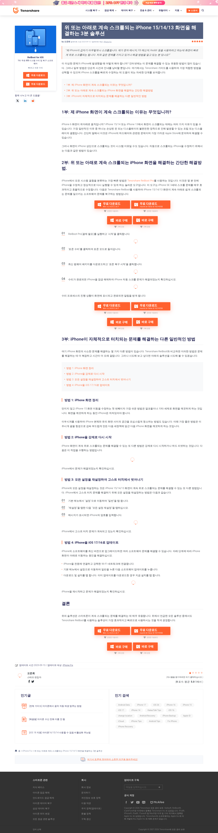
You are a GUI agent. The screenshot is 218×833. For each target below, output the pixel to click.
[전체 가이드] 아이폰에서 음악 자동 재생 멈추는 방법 (55, 706)
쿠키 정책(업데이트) (91, 808)
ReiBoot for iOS (35, 57)
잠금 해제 (109, 10)
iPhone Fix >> (29, 750)
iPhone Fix (107, 42)
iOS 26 (160, 705)
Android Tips (173, 721)
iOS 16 (125, 716)
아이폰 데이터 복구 (42, 802)
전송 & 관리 (146, 10)
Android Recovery (164, 716)
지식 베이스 (39, 786)
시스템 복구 (91, 10)
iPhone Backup (186, 716)
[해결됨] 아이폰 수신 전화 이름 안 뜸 (47, 719)
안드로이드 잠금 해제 (43, 797)
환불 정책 (86, 813)
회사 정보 (86, 786)
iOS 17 (141, 710)
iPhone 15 (126, 710)
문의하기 (85, 792)
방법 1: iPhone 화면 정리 (80, 368)
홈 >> (19, 750)
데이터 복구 (127, 10)
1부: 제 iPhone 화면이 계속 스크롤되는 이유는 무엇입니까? (99, 84)
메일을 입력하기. (143, 786)
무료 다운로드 (35, 75)
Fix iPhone (126, 726)
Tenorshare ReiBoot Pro (140, 180)
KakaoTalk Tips (174, 710)
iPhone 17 (145, 705)
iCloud (139, 721)
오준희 (67, 42)
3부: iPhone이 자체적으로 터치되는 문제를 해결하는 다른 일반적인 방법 (106, 96)
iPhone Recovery (146, 726)
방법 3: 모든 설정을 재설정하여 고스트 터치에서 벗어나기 (98, 379)
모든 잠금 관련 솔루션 (44, 818)
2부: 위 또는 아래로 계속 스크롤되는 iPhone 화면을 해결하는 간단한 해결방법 (109, 90)
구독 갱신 (86, 818)
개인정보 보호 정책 (90, 797)
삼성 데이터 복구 (41, 808)
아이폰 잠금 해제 (41, 792)
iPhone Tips (155, 721)
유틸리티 (163, 10)
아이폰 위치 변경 (41, 813)
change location (142, 716)
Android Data (127, 705)
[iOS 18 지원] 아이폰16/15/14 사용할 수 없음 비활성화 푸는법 (60, 732)
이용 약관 (86, 802)
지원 (177, 10)
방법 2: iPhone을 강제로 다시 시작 (85, 373)
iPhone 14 (155, 710)
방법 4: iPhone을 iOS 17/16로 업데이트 (88, 385)
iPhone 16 (174, 705)
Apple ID (125, 721)
